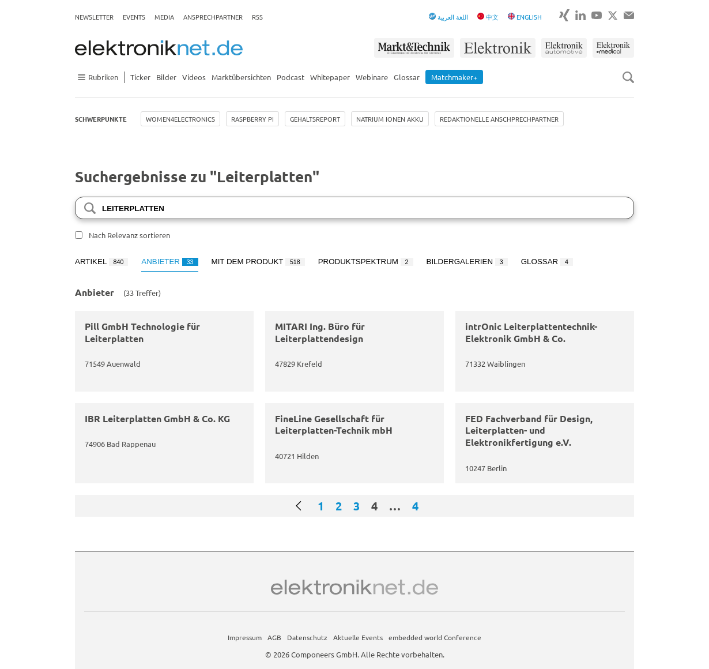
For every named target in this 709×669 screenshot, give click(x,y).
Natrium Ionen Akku (390, 118)
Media (164, 16)
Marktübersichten (241, 77)
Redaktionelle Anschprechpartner (499, 118)
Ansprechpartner (213, 16)
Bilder (166, 77)
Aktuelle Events (358, 637)
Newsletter (94, 16)
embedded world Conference (435, 637)
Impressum (245, 637)
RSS (257, 16)
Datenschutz (307, 637)
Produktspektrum (365, 261)
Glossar (407, 77)
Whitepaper (330, 77)
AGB (274, 637)
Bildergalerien (467, 261)
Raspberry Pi (252, 118)
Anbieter (169, 261)
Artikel (101, 261)
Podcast (290, 77)
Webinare (372, 77)
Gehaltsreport (315, 118)
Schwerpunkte (101, 118)
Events (134, 16)
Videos (194, 77)
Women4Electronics (180, 118)
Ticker (140, 77)
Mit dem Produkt (258, 261)
